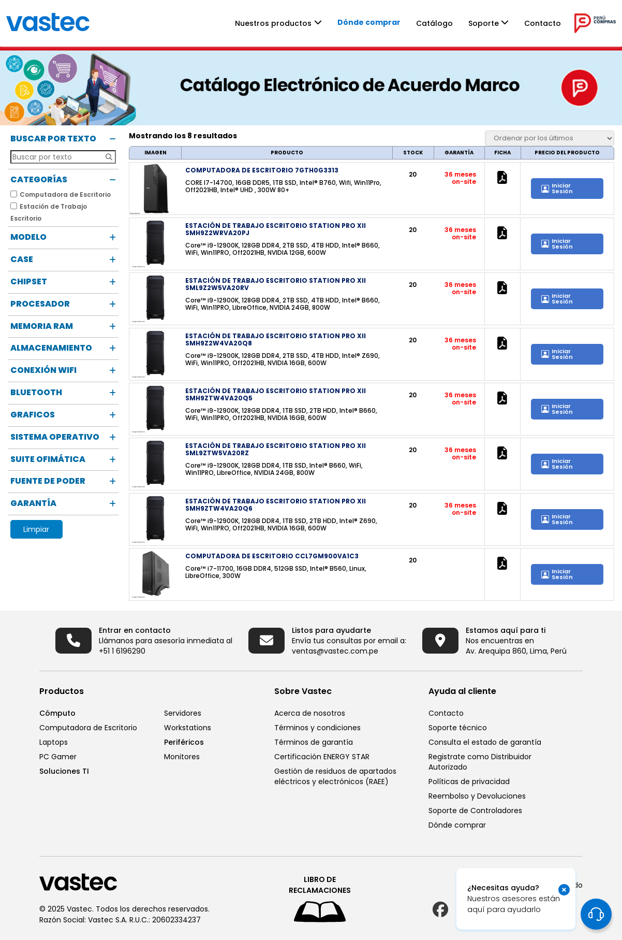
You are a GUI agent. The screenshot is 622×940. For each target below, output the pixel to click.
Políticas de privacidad (469, 781)
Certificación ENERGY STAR (321, 756)
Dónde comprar (369, 22)
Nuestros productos (273, 23)
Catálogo (434, 23)
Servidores (182, 713)
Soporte (483, 23)
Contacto (542, 23)
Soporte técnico (457, 727)
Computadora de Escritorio (88, 727)
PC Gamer (58, 756)
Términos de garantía (313, 742)
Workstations (187, 727)
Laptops (53, 742)
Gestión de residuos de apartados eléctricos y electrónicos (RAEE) (335, 776)
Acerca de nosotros (309, 713)
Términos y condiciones (317, 727)
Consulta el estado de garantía (484, 742)
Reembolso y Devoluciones (477, 796)
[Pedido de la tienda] (549, 138)
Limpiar (36, 529)
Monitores (182, 756)
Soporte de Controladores (475, 810)
